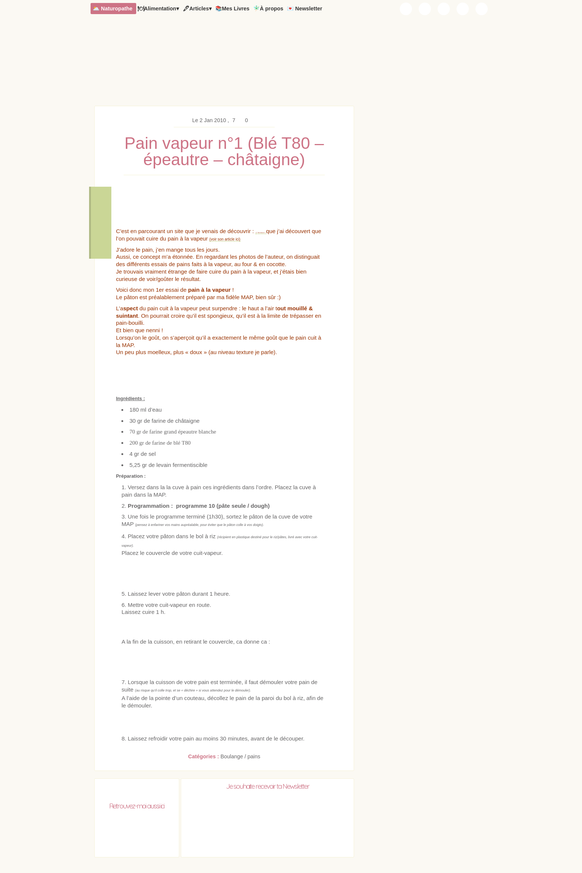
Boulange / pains (240, 757)
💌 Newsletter (304, 9)
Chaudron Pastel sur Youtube (444, 9)
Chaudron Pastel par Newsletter (406, 9)
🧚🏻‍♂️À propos (268, 9)
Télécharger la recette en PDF (101, 200)
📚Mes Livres (232, 9)
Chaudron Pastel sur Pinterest (463, 9)
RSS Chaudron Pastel (482, 9)
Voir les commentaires (101, 222)
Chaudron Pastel (291, 65)
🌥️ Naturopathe (113, 9)
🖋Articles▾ (197, 9)
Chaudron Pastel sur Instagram (425, 9)
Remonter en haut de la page (101, 245)
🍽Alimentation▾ (158, 9)
